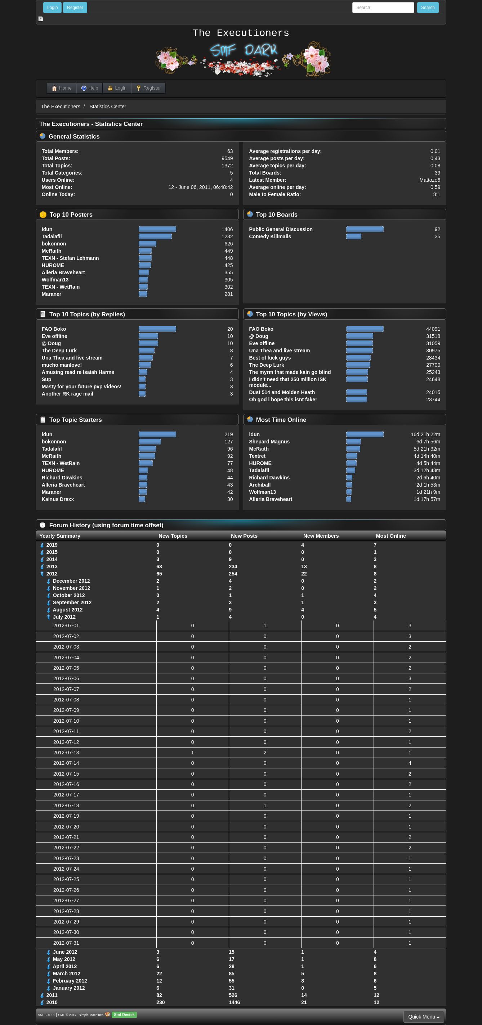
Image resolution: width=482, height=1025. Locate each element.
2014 (52, 559)
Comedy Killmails (270, 236)
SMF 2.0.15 (46, 1015)
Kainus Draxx (58, 499)
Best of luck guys (270, 358)
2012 (52, 574)
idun (47, 229)
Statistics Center (108, 106)
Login (52, 7)
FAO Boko (54, 329)
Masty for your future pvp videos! (82, 386)
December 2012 (71, 581)
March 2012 (66, 973)
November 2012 (71, 588)
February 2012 (70, 981)
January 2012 (69, 988)
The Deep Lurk (59, 350)
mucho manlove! (62, 365)
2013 (52, 566)
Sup (46, 379)
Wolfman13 (55, 280)
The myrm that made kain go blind (290, 372)
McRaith (51, 251)
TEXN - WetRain (61, 287)
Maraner (51, 294)
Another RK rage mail (67, 394)
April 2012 (65, 966)
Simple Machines (91, 1015)
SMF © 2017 (67, 1015)
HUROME (53, 265)
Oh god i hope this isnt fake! (283, 399)
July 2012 (64, 617)
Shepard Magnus (269, 441)
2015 (52, 552)
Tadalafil (52, 236)
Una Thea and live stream (72, 358)
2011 (52, 995)
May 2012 (64, 959)
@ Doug (51, 343)
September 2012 (72, 602)
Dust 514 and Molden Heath (282, 392)
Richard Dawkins (62, 477)
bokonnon (54, 244)
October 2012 (69, 595)
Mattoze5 (430, 180)
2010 (52, 1002)
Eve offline (54, 336)
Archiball (260, 485)
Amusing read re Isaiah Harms (78, 372)
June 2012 (65, 952)
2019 (52, 545)
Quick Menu (423, 1017)
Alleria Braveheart (63, 272)
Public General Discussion (281, 229)
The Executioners (241, 33)
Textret (257, 456)
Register (75, 7)
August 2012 (67, 610)
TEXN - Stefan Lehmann (70, 258)
